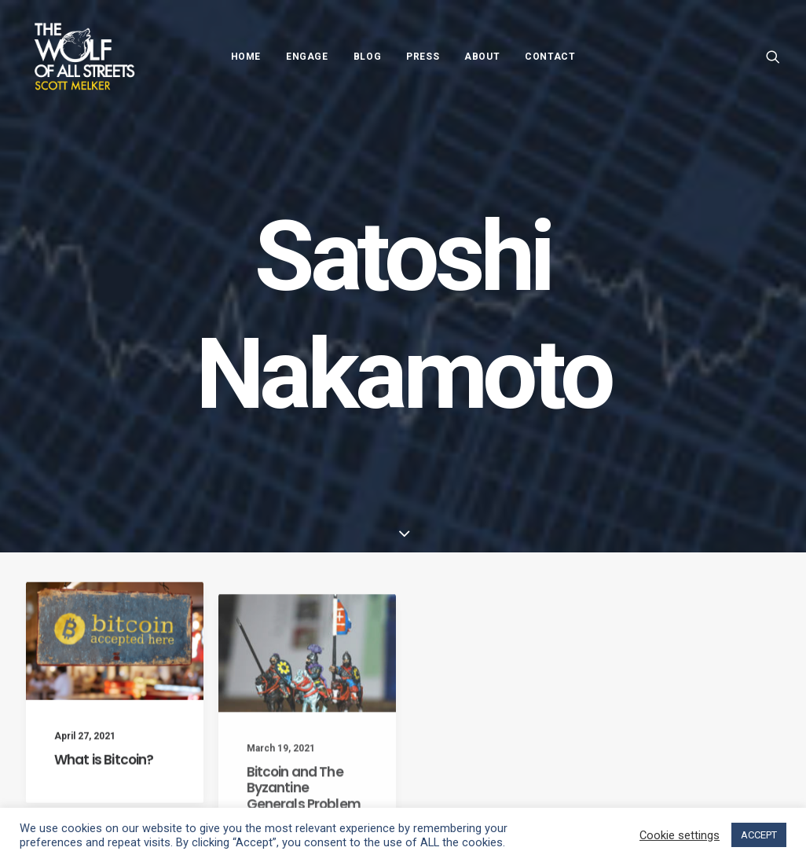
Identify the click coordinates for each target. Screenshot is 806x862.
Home (246, 56)
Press (422, 56)
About (482, 56)
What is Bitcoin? (103, 778)
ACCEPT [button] (759, 835)
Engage (307, 56)
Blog (367, 56)
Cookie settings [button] (679, 835)
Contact (550, 56)
